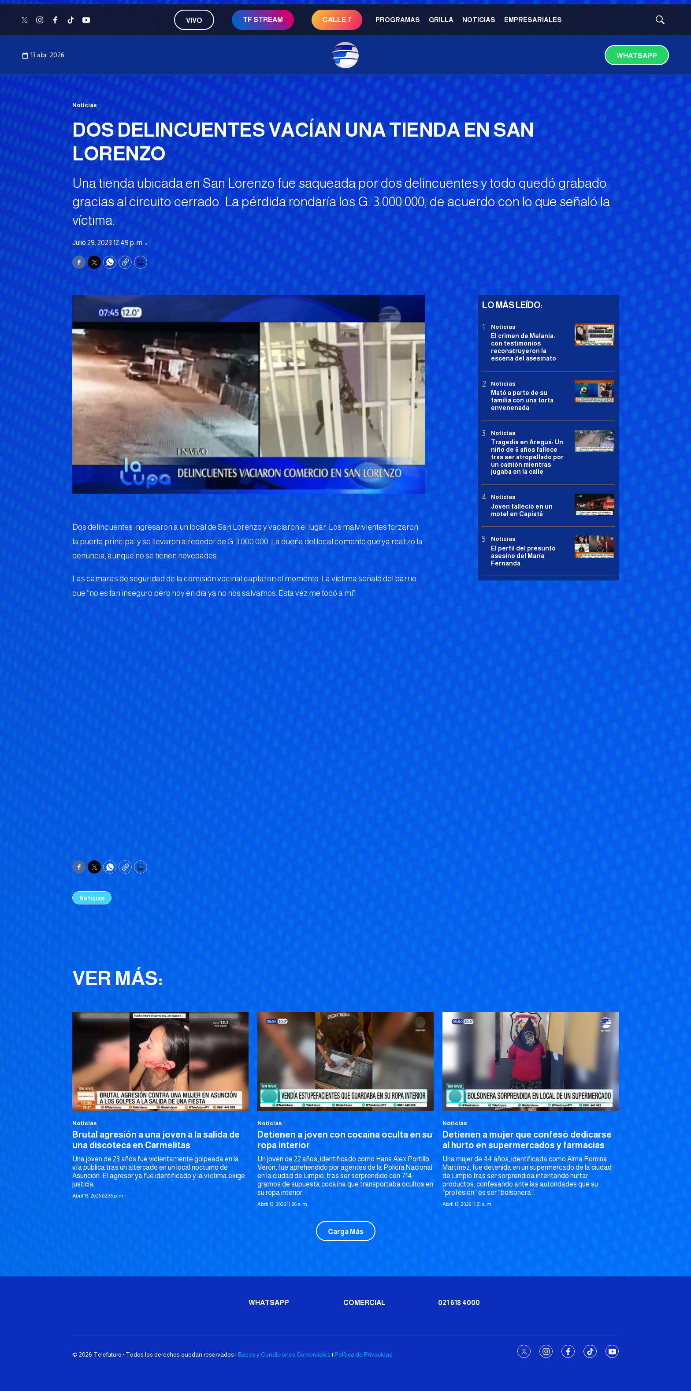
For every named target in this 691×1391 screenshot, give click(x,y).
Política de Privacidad (363, 1354)
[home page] (345, 55)
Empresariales (533, 19)
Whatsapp (637, 56)
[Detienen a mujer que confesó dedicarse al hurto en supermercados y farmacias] (530, 1061)
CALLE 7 (337, 19)
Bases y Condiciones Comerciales (284, 1354)
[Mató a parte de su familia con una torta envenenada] (594, 391)
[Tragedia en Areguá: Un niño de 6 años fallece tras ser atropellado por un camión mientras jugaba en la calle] (594, 441)
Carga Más (346, 1231)
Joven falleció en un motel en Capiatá (522, 510)
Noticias (478, 19)
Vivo (194, 20)
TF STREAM (263, 19)
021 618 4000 (459, 1302)
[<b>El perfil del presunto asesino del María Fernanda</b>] (594, 547)
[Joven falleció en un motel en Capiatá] (594, 505)
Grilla (441, 19)
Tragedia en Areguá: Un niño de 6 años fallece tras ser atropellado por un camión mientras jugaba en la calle (527, 457)
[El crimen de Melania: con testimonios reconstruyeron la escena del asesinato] (594, 335)
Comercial (364, 1302)
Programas (397, 19)
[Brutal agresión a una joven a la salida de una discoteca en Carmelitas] (160, 1061)
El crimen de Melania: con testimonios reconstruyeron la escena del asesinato (523, 346)
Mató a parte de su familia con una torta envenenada (522, 400)
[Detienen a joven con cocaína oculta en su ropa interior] (345, 1061)
